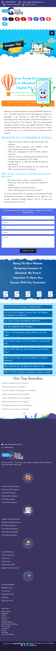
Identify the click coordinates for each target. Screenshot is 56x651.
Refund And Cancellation (10, 624)
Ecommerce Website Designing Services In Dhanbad (19, 390)
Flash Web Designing (8, 499)
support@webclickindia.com (13, 444)
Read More (5, 294)
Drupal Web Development (10, 529)
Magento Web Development (11, 519)
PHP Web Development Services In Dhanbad (16, 405)
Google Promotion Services (10, 568)
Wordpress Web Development (11, 522)
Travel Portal (6, 591)
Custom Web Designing (9, 502)
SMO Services (6, 561)
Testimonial (5, 628)
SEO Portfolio (6, 611)
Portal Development (8, 584)
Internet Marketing (8, 555)
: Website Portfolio (11, 4)
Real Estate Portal (8, 594)
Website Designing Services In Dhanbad (15, 383)
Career (4, 616)
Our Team (5, 632)
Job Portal (5, 597)
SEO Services (6, 558)
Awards (4, 630)
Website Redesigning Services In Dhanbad (15, 394)
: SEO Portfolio (29, 4)
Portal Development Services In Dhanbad (15, 409)
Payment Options (7, 622)
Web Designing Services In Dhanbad (14, 387)
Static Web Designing (8, 493)
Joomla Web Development (10, 532)
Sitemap (4, 620)
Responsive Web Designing (10, 489)
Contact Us (5, 618)
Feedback (5, 614)
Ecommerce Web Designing (10, 486)
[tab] (28, 307)
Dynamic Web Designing (9, 496)
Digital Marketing (7, 552)
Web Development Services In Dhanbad (15, 402)
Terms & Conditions (8, 634)
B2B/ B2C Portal (7, 588)
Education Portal (7, 600)
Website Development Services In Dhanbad (16, 398)
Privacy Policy (6, 626)
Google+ (31, 643)
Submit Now (28, 251)
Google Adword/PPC (8, 565)
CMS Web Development (9, 535)
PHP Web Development (9, 525)
